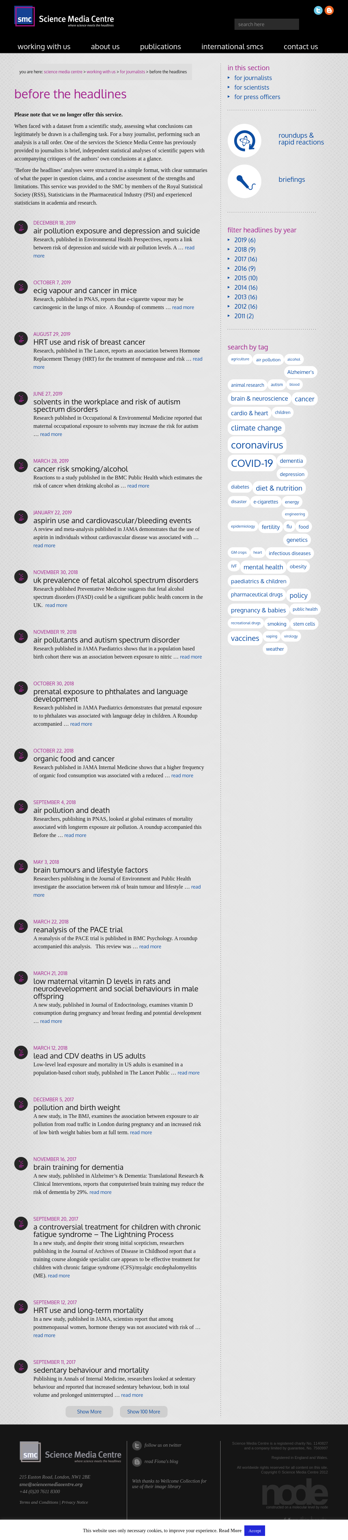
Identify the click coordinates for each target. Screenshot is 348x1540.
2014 (240, 287)
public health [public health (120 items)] (305, 609)
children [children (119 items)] (283, 412)
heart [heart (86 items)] (258, 552)
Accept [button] (254, 1530)
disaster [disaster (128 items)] (239, 501)
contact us (301, 46)
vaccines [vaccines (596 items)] (245, 638)
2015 (240, 278)
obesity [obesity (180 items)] (298, 566)
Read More (230, 1530)
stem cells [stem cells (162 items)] (304, 624)
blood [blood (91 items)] (294, 384)
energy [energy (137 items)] (292, 502)
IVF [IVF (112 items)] (234, 566)
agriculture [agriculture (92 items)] (240, 359)
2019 (240, 240)
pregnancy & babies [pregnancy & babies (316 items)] (258, 610)
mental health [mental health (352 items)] (263, 567)
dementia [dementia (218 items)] (291, 460)
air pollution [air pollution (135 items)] (268, 359)
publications (160, 46)
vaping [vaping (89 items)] (271, 636)
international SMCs (232, 46)
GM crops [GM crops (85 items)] (239, 552)
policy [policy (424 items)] (299, 595)
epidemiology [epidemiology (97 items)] (243, 526)
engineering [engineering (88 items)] (295, 514)
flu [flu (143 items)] (289, 526)
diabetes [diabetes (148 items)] (240, 487)
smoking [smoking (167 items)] (276, 624)
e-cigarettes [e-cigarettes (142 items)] (266, 502)
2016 (240, 268)
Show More (89, 1411)
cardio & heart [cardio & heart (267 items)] (249, 413)
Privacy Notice (75, 1502)
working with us (44, 46)
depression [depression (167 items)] (292, 474)
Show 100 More (143, 1411)
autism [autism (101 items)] (277, 384)
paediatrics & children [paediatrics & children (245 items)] (258, 581)
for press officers (257, 96)
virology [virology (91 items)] (291, 636)
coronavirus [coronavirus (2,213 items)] (257, 444)
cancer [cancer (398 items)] (305, 399)
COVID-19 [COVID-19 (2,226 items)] (252, 463)
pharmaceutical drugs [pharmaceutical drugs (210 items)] (257, 594)
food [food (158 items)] (304, 527)
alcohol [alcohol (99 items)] (294, 359)
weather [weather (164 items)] (275, 649)
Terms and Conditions (38, 1502)
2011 (239, 316)
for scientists (251, 87)
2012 (240, 306)
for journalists (132, 71)
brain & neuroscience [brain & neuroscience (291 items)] (259, 398)
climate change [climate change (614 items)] (256, 427)
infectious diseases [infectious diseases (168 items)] (290, 553)
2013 (240, 297)
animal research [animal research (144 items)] (247, 385)
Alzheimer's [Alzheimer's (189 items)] (301, 371)
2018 (240, 249)
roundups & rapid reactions (301, 138)
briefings (292, 179)
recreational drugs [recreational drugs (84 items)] (246, 623)
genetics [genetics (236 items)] (297, 539)
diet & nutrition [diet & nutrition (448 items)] (279, 487)
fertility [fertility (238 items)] (271, 526)
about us (105, 46)
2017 (240, 259)
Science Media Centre (63, 71)
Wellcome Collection (180, 1481)
